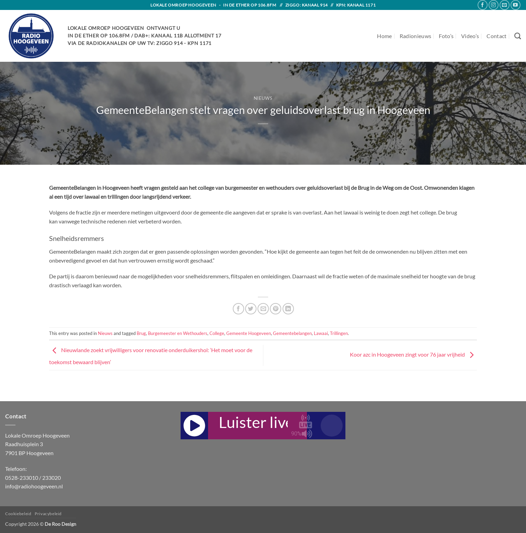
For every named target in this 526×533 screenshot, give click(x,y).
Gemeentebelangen (292, 333)
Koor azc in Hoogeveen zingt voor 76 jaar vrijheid (413, 354)
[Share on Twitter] (250, 308)
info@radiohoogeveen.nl (34, 486)
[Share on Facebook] (238, 308)
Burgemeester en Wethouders (177, 333)
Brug (141, 333)
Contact (496, 36)
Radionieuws (416, 36)
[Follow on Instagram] (494, 5)
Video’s (470, 36)
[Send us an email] (505, 5)
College (216, 333)
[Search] (517, 35)
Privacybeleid (48, 513)
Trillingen (339, 333)
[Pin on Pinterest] (275, 308)
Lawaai (321, 333)
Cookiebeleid (18, 513)
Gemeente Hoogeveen (248, 333)
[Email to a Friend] (263, 308)
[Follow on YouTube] (516, 5)
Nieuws (263, 98)
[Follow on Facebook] (483, 5)
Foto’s (446, 36)
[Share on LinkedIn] (288, 308)
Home (384, 36)
